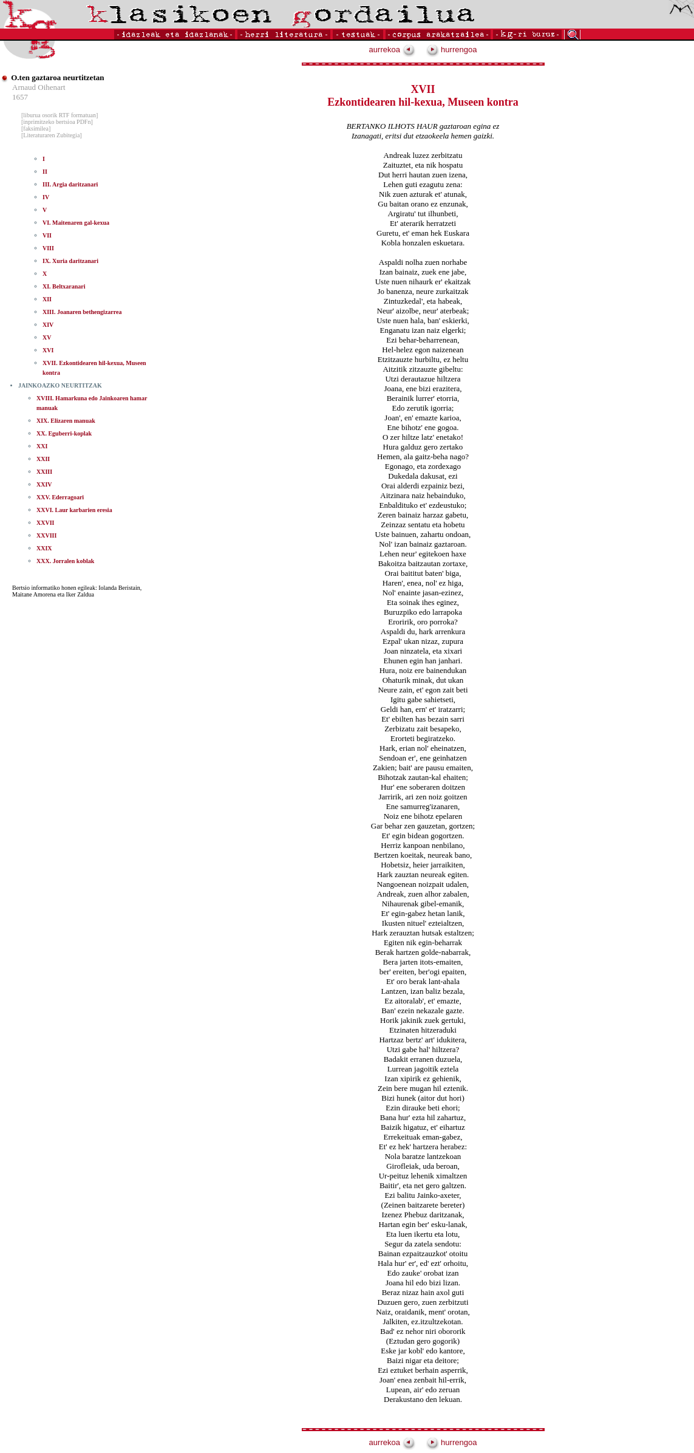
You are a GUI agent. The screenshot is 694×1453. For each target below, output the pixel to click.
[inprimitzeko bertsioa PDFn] (57, 121)
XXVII (45, 522)
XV (47, 337)
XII (47, 299)
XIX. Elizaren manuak (65, 420)
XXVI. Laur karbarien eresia (74, 510)
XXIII (44, 471)
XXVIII (46, 535)
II (45, 171)
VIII (48, 248)
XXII (43, 459)
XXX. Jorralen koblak (65, 561)
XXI (41, 446)
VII (47, 235)
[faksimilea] (35, 128)
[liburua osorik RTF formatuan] (59, 115)
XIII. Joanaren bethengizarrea (82, 312)
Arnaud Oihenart (39, 87)
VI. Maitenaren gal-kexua (76, 222)
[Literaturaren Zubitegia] (51, 135)
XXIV (44, 484)
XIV (48, 324)
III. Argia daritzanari (70, 184)
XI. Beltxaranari (64, 286)
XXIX (44, 548)
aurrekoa (392, 49)
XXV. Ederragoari (60, 497)
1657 (20, 96)
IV (46, 197)
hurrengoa (451, 49)
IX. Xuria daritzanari (70, 261)
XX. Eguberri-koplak (64, 433)
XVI (48, 350)
